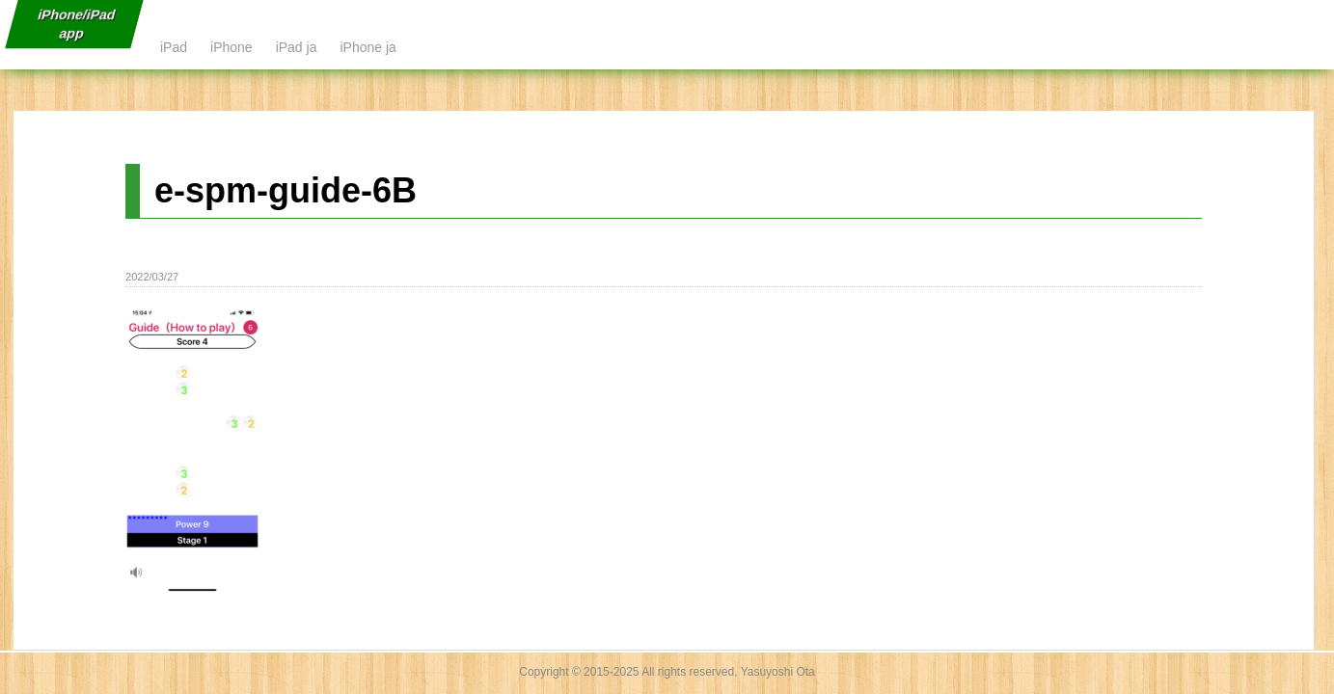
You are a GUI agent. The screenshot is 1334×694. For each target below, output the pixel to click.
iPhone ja (367, 47)
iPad (173, 47)
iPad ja (296, 47)
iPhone (231, 47)
